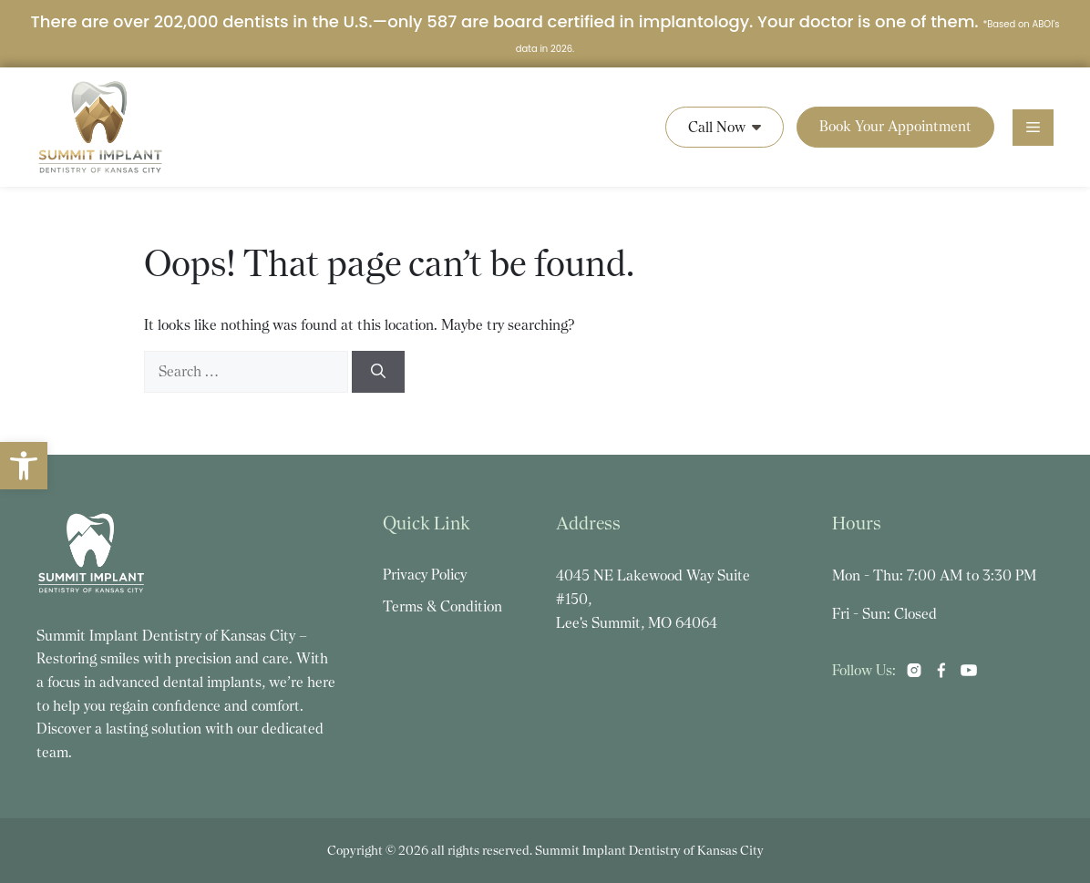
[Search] (378, 372)
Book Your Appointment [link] (895, 126)
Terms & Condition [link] (442, 606)
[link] (23, 465)
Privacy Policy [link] (425, 574)
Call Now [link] (724, 127)
